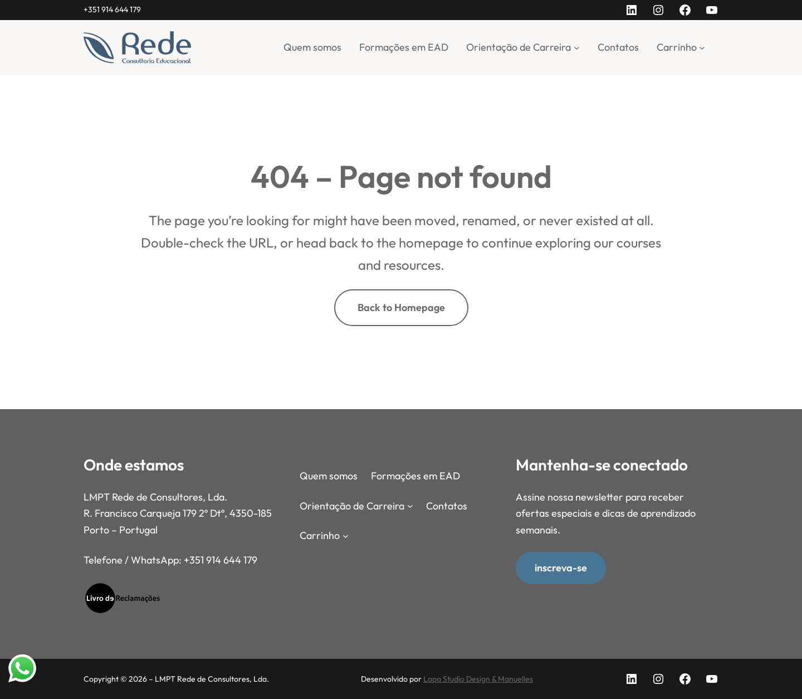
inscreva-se (561, 567)
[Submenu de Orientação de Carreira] (577, 47)
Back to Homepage (401, 307)
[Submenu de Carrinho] (702, 47)
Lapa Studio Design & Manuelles (478, 679)
